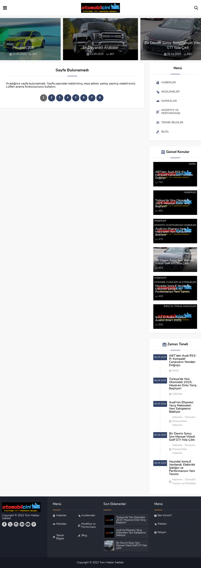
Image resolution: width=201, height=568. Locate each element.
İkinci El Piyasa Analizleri (180, 306)
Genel (192, 164)
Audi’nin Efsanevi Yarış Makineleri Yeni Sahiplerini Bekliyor (173, 232)
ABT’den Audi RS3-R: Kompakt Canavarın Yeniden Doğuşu (174, 175)
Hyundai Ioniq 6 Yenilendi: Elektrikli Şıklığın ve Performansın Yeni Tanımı (173, 289)
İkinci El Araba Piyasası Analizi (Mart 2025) (170, 319)
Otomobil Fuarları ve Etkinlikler (175, 282)
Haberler (190, 192)
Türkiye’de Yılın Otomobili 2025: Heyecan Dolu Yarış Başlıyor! (172, 203)
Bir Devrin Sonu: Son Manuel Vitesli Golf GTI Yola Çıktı (174, 262)
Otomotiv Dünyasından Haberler (175, 225)
